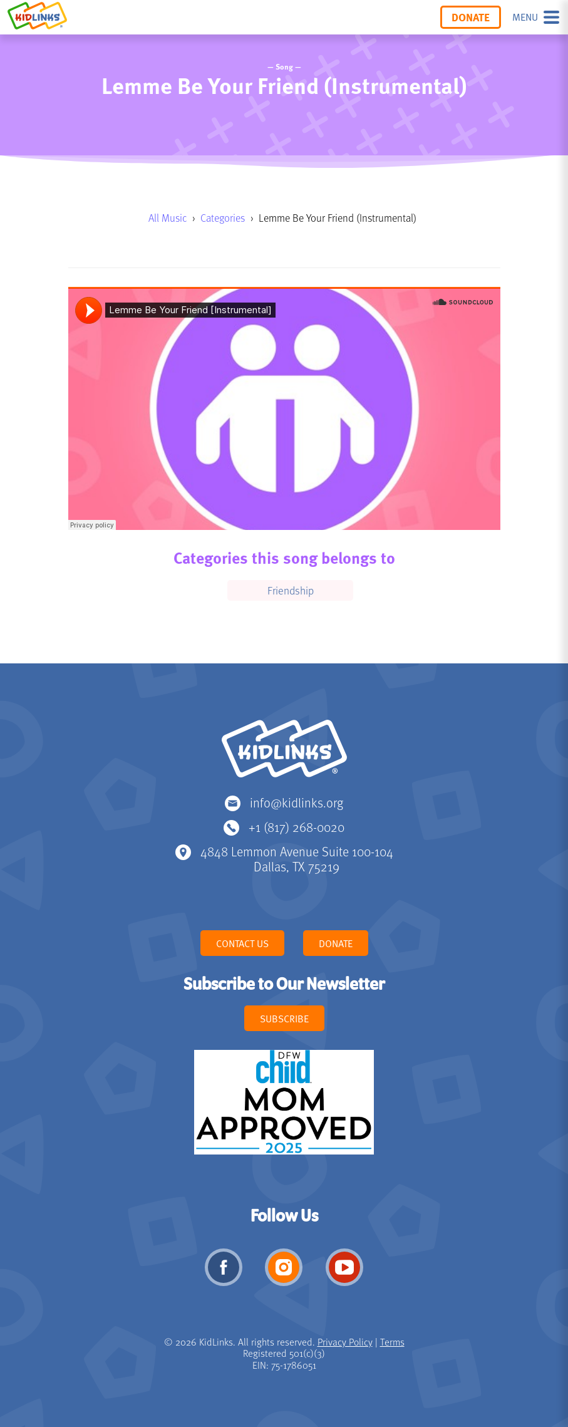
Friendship (290, 590)
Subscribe (284, 1018)
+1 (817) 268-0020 (296, 826)
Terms (392, 1341)
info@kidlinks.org (296, 802)
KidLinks (284, 754)
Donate (471, 17)
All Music (167, 218)
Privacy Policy (345, 1341)
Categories (222, 218)
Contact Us (242, 943)
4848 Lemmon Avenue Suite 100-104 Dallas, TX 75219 (296, 858)
